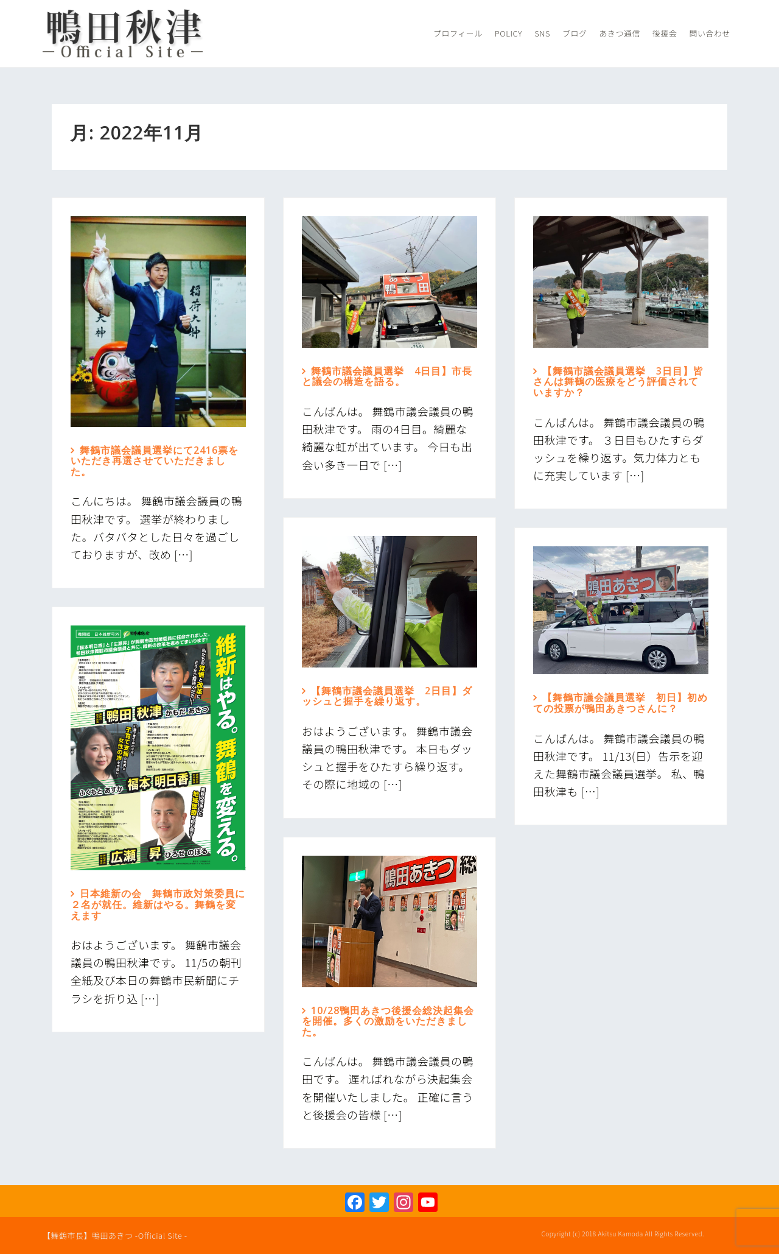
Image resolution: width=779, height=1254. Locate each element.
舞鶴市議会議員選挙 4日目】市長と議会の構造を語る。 (387, 376)
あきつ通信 (619, 33)
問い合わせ (709, 33)
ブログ (574, 33)
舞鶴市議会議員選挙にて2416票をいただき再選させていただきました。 (155, 460)
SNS (542, 33)
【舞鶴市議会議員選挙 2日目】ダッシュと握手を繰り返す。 (387, 696)
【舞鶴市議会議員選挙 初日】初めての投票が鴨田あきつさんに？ (620, 703)
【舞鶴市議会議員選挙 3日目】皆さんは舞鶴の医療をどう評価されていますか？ (618, 381)
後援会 (664, 33)
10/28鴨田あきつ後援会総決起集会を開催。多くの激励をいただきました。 (388, 1021)
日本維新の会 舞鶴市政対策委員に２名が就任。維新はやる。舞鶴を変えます (158, 904)
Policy (508, 33)
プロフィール (458, 33)
